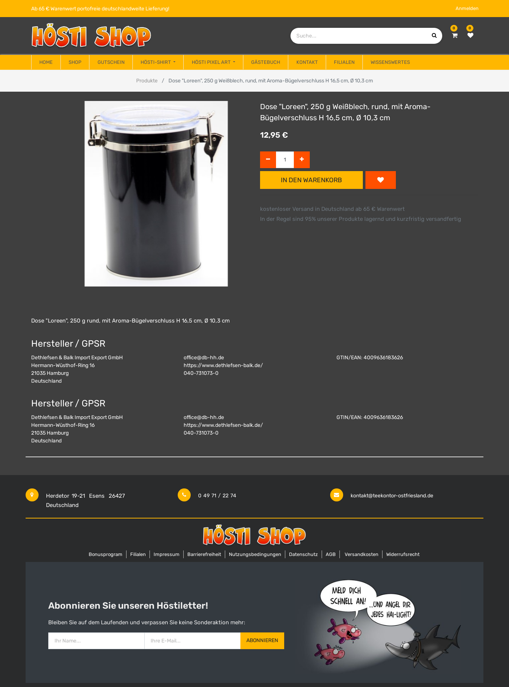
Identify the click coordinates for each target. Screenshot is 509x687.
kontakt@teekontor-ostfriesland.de (392, 496)
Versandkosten (361, 554)
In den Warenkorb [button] (311, 180)
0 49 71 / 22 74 (217, 496)
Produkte (147, 81)
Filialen (138, 554)
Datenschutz (303, 554)
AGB (331, 554)
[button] (380, 180)
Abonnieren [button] (262, 640)
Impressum (167, 554)
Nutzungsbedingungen (255, 554)
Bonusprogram (105, 554)
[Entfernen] (268, 159)
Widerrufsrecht (403, 554)
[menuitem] (46, 62)
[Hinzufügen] (302, 159)
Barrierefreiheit (204, 554)
